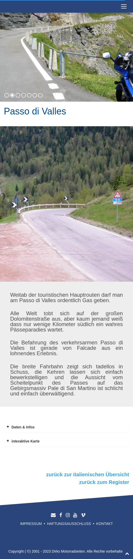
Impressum (31, 524)
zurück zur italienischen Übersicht (87, 474)
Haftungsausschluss (69, 524)
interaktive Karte (26, 441)
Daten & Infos (23, 427)
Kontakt (104, 524)
